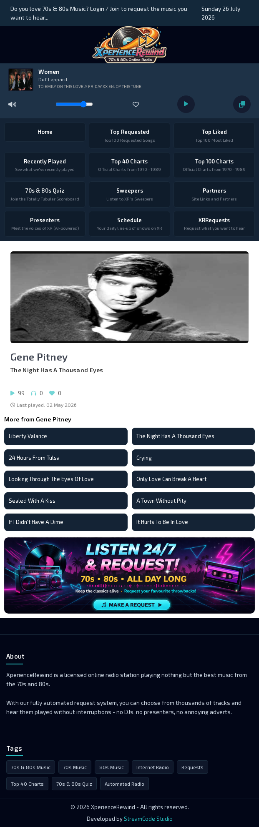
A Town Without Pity (161, 500)
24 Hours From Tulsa (34, 457)
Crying (144, 457)
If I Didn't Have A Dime (36, 522)
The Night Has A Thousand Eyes (175, 436)
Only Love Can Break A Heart (171, 479)
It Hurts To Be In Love (162, 522)
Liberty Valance (28, 436)
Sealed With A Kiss (32, 500)
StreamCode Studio (148, 818)
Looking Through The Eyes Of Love (51, 479)
